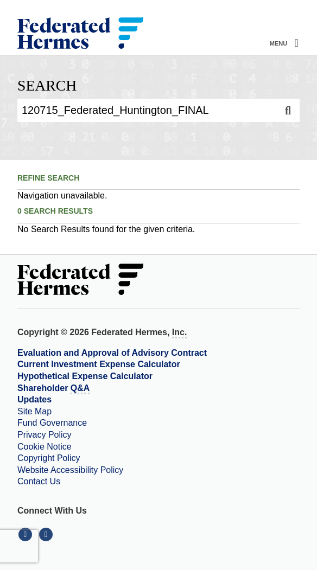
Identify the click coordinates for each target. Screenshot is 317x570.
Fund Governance (52, 422)
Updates (34, 399)
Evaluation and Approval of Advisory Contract (112, 352)
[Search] (288, 110)
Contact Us (38, 481)
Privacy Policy (44, 434)
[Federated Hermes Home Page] (80, 34)
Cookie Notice (44, 446)
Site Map (34, 411)
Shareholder (53, 388)
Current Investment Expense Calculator (98, 364)
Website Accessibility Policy (70, 470)
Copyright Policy (48, 458)
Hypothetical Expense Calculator (85, 376)
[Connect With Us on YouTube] (47, 534)
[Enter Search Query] (146, 110)
